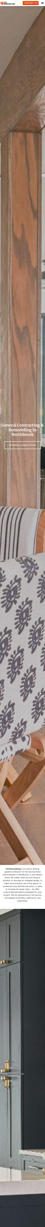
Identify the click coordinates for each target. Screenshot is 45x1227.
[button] (42, 3)
